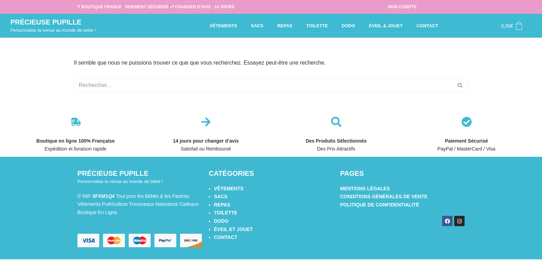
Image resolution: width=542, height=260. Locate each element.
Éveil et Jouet (233, 229)
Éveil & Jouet (385, 25)
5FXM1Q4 (104, 196)
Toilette (317, 25)
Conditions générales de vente (384, 197)
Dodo (348, 25)
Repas (284, 25)
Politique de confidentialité (379, 205)
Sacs (257, 25)
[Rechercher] (263, 85)
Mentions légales (365, 188)
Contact (427, 25)
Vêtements (223, 25)
